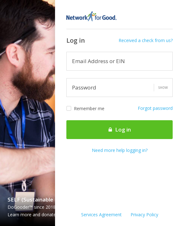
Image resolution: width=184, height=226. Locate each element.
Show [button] (163, 87)
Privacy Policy (144, 215)
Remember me (85, 108)
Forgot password (155, 108)
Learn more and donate (34, 215)
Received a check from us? (146, 40)
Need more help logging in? (120, 150)
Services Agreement (101, 215)
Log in (120, 129)
